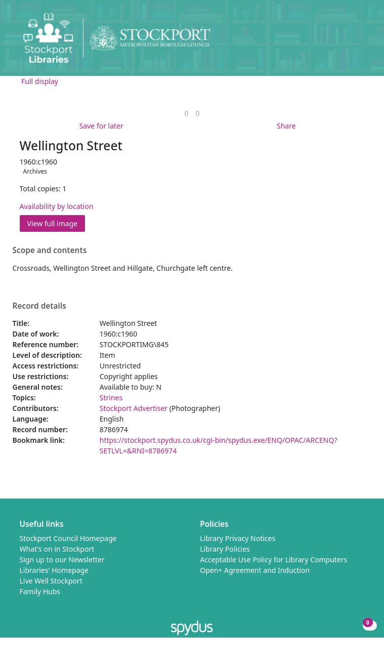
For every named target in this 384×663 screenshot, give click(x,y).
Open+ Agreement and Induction (255, 570)
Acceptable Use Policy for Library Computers (273, 559)
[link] (186, 113)
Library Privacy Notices (237, 538)
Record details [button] (39, 306)
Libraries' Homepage (54, 570)
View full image (52, 223)
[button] (348, 42)
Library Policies (225, 549)
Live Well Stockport (51, 581)
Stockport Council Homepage (68, 538)
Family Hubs (40, 591)
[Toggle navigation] (361, 42)
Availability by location (57, 206)
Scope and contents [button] (50, 250)
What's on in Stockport (57, 549)
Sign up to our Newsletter (62, 559)
